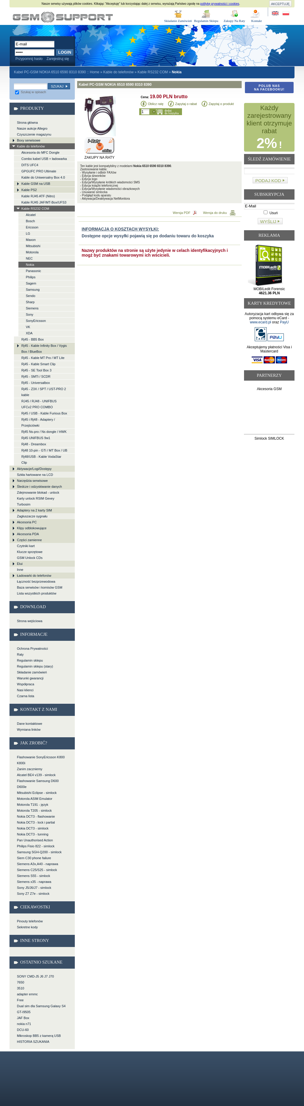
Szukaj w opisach (30, 92)
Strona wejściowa (29, 621)
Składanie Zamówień (178, 21)
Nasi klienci (25, 690)
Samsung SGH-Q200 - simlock (39, 852)
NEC (29, 258)
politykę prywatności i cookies (219, 3)
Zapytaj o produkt (221, 104)
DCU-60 (23, 1030)
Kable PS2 (29, 190)
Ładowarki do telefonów (34, 575)
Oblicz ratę (156, 104)
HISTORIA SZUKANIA (33, 1041)
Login (64, 52)
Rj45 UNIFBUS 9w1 (35, 438)
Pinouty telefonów (30, 921)
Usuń (271, 213)
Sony (29, 314)
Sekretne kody (27, 927)
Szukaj (57, 86)
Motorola (32, 252)
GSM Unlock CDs (29, 558)
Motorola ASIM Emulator (34, 798)
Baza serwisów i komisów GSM (39, 587)
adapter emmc (27, 994)
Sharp (30, 302)
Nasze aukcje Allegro (32, 128)
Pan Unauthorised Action (35, 840)
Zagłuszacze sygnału (32, 516)
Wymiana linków (28, 729)
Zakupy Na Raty (234, 21)
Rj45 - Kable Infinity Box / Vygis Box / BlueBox (44, 348)
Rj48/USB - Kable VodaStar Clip (41, 459)
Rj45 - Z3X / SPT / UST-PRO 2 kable (43, 392)
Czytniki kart (26, 546)
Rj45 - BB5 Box (32, 339)
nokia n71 (24, 1024)
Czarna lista (25, 696)
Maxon (31, 239)
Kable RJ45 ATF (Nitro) (38, 196)
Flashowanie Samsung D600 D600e (38, 784)
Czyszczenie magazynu (34, 134)
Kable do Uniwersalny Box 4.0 (43, 177)
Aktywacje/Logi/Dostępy (34, 469)
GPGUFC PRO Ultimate (38, 171)
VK (28, 327)
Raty (20, 654)
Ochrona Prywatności (32, 648)
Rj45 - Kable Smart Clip (38, 364)
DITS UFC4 (29, 165)
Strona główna (27, 122)
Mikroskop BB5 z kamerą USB (39, 1035)
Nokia (30, 264)
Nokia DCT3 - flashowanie (36, 816)
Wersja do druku (215, 212)
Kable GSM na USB (35, 183)
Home (94, 72)
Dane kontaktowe (29, 723)
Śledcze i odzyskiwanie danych (39, 486)
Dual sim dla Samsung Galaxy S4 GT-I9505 (41, 1009)
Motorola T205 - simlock (34, 810)
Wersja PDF (181, 212)
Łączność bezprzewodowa (36, 581)
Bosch (30, 221)
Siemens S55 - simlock (33, 876)
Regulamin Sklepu (206, 21)
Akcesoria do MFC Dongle (40, 152)
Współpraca (25, 684)
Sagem (31, 283)
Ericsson (32, 227)
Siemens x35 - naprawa (34, 881)
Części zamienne (29, 540)
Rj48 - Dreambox (33, 444)
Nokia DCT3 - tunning (32, 834)
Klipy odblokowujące (32, 528)
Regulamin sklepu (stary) (35, 666)
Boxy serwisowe (28, 140)
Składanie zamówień (32, 672)
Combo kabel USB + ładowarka (44, 159)
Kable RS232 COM (152, 72)
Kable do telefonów (118, 72)
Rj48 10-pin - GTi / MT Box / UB (44, 450)
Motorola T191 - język (32, 804)
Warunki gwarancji (30, 678)
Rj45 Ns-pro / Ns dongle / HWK (43, 431)
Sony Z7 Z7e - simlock (33, 893)
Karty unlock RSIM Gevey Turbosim (35, 501)
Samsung (32, 289)
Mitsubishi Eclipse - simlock (37, 792)
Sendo (30, 296)
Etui (20, 563)
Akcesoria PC (27, 522)
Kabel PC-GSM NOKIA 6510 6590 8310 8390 (63, 17)
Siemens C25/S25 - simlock (37, 870)
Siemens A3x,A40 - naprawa (37, 864)
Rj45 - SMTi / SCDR (35, 376)
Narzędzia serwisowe (32, 480)
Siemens (32, 308)
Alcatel (31, 215)
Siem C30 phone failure (34, 858)
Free (20, 1000)
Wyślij (268, 221)
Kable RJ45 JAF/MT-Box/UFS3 (43, 202)
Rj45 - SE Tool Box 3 (36, 370)
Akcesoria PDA (28, 534)
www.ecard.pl (260, 322)
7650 (20, 982)
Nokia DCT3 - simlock (32, 828)
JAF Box (23, 1018)
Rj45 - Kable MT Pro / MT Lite (42, 358)
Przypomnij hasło (28, 59)
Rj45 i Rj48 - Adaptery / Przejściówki (38, 422)
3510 (20, 988)
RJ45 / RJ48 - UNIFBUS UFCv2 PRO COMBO (39, 404)
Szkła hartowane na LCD (35, 474)
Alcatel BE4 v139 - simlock (36, 775)
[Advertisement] (269, 413)
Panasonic (33, 271)
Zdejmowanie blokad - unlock (38, 492)
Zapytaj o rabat (186, 104)
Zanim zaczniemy (29, 769)
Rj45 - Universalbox (35, 382)
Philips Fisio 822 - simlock (36, 846)
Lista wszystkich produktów (36, 593)
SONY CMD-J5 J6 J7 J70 (35, 976)
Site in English (276, 13)
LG (28, 233)
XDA (29, 333)
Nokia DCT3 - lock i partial (36, 822)
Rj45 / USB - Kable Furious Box (44, 413)
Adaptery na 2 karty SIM (34, 510)
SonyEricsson (36, 320)
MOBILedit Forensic (269, 291)
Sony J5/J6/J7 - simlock (34, 887)
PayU (284, 322)
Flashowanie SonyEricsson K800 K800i (41, 760)
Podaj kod (268, 180)
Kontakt (256, 21)
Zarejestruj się (58, 59)
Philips (30, 277)
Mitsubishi (33, 246)
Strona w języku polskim (285, 13)
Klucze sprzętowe (29, 552)
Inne (20, 569)
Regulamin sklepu (30, 660)
